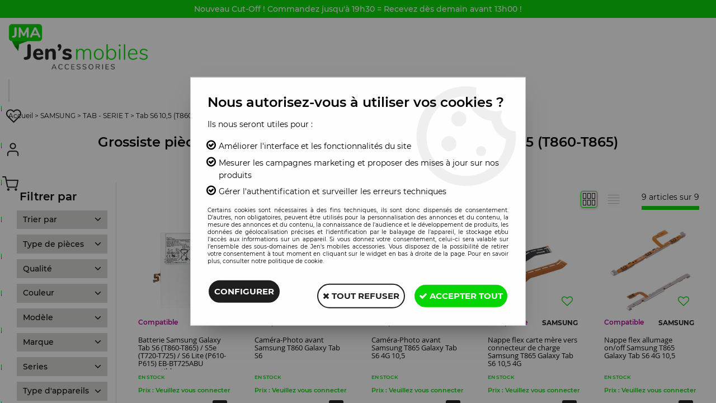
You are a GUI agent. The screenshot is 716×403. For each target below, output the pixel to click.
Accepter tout (457, 293)
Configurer (244, 293)
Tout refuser (349, 293)
